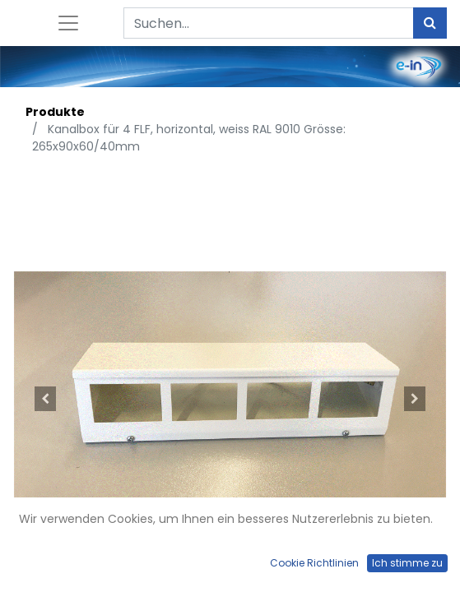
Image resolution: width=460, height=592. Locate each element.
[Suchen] (430, 23)
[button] (44, 399)
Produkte (55, 112)
